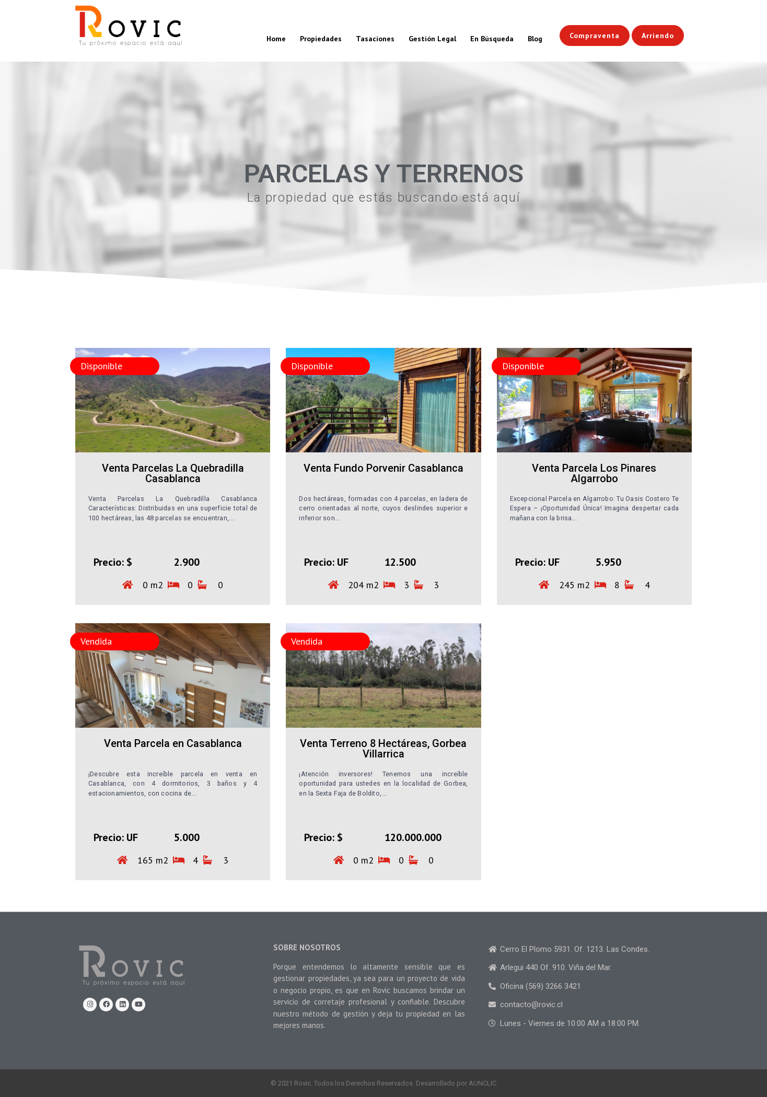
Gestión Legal (432, 38)
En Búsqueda (492, 38)
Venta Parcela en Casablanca (173, 743)
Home (276, 38)
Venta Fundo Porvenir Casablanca (383, 468)
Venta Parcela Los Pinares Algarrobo (594, 473)
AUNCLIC (482, 1083)
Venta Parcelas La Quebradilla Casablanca (173, 473)
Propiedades (321, 38)
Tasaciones (375, 38)
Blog (535, 38)
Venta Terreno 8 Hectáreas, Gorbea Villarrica (383, 748)
